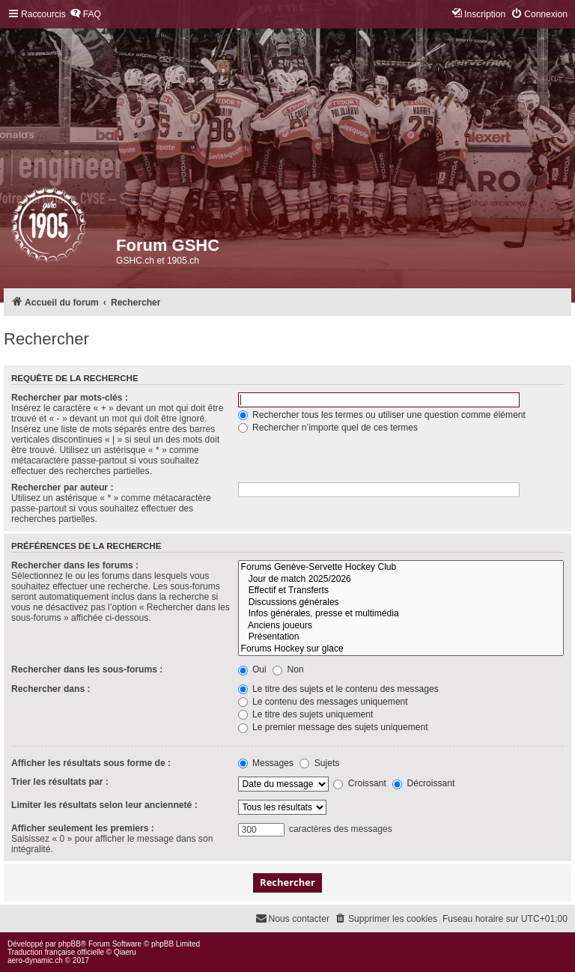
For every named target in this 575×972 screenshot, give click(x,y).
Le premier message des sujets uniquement (333, 727)
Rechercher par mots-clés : (69, 397)
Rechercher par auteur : (62, 487)
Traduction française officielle (55, 952)
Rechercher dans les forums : (75, 565)
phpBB (69, 944)
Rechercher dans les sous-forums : (86, 669)
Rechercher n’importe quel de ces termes (328, 427)
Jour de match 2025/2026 (401, 580)
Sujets (319, 763)
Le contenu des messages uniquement (323, 701)
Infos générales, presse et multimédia (401, 614)
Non (288, 669)
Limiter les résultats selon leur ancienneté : (104, 805)
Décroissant (423, 783)
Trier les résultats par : (60, 782)
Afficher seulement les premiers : (82, 828)
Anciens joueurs (401, 626)
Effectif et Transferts (401, 591)
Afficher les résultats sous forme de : (91, 763)
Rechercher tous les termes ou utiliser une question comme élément (382, 415)
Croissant (359, 783)
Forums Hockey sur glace (401, 649)
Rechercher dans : (51, 689)
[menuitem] (85, 14)
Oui (252, 669)
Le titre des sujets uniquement (306, 714)
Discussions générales (401, 603)
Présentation (401, 637)
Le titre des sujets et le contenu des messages (338, 689)
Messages (265, 763)
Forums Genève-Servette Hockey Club (401, 568)
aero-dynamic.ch (35, 960)
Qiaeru (125, 952)
